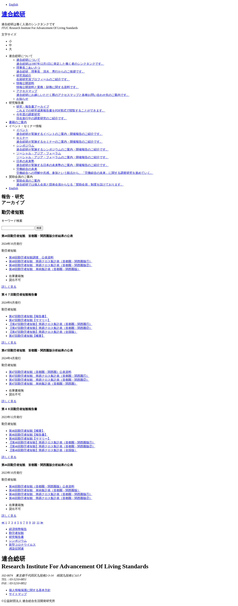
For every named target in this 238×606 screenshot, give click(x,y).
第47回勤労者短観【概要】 (27, 335)
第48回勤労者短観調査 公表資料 (31, 257)
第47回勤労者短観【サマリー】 (30, 320)
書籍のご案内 (18, 122)
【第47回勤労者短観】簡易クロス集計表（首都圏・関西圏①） (50, 324)
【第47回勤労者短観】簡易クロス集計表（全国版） (43, 331)
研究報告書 (16, 102)
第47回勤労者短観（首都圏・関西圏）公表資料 (40, 372)
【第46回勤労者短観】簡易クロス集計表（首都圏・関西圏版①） (52, 442)
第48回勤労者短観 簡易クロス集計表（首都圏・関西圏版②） (50, 265)
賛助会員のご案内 (21, 176)
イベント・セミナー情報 (25, 126)
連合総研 (13, 14)
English (13, 4)
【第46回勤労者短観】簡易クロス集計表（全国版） (43, 450)
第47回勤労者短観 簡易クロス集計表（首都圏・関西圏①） (49, 375)
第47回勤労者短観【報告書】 (28, 316)
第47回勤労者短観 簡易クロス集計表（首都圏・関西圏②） (49, 379)
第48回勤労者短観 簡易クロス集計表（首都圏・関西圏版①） (50, 261)
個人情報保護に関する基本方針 (30, 590)
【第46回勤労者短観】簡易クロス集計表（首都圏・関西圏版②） (52, 446)
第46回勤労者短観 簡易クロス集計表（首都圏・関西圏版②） (50, 498)
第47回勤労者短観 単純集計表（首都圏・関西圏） (43, 383)
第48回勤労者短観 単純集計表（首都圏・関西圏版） (44, 269)
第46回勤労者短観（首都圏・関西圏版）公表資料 (41, 486)
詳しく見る (8, 286)
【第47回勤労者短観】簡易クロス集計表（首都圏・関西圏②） (50, 328)
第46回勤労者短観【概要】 (27, 430)
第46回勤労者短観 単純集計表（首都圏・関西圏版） (44, 490)
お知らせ (22, 98)
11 (38, 522)
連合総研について (21, 56)
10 (33, 522)
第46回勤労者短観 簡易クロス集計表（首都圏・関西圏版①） (50, 494)
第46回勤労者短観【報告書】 (28, 434)
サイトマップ (18, 594)
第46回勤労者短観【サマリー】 (30, 438)
